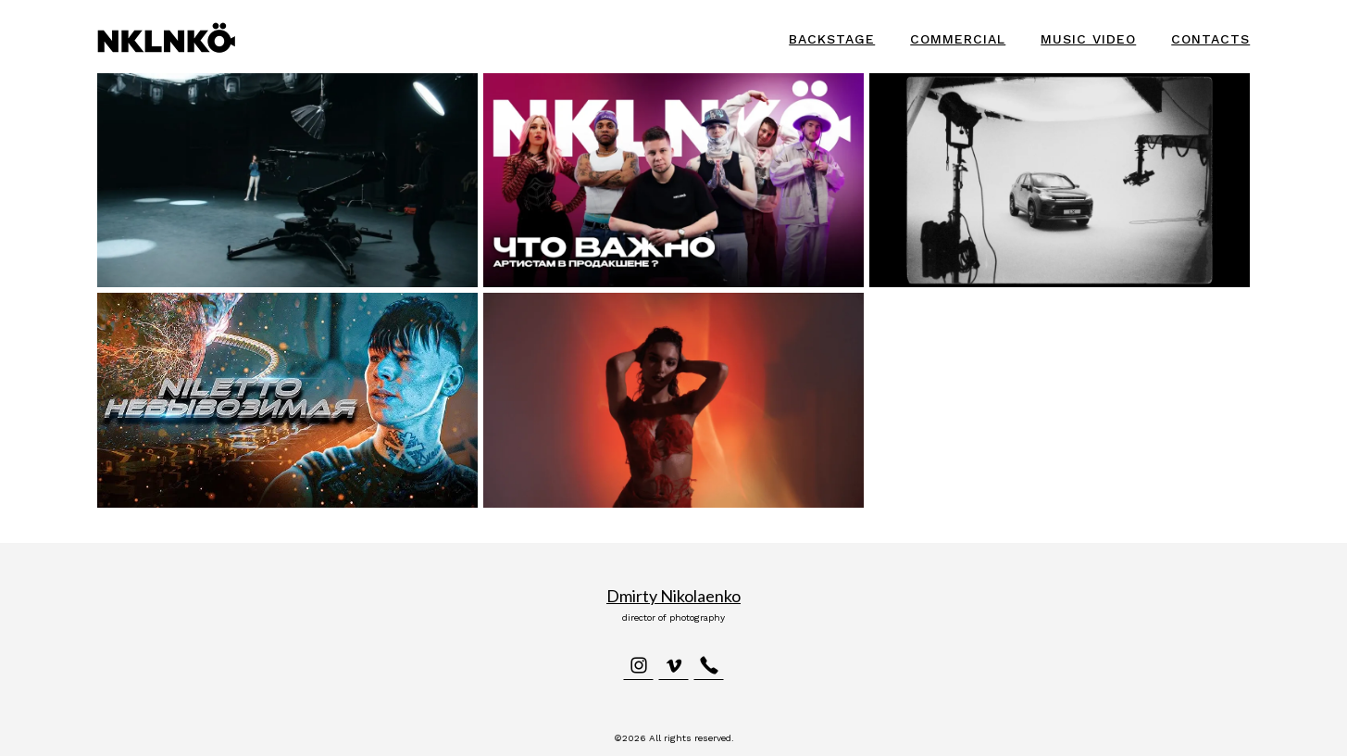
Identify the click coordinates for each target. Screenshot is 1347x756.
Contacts (1210, 39)
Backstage (832, 39)
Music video (1088, 39)
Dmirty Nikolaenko (673, 596)
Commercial (957, 39)
